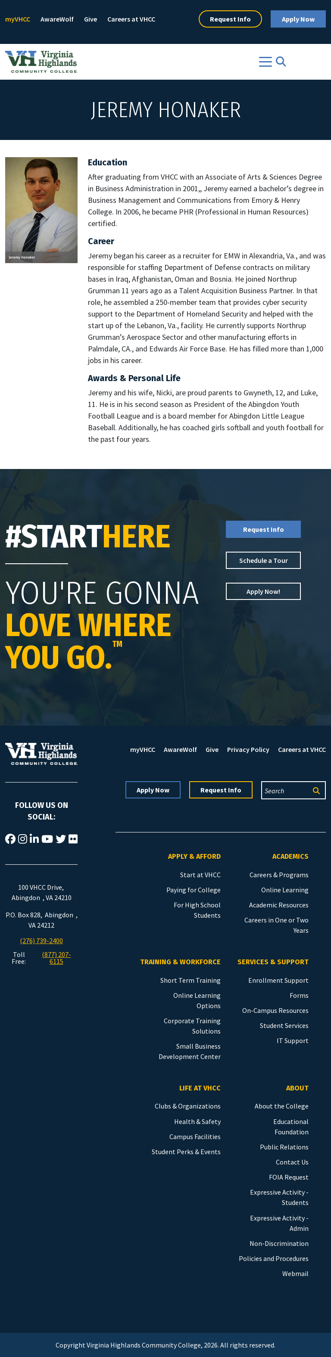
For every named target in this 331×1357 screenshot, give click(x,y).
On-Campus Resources (275, 1010)
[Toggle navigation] (265, 62)
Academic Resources (279, 905)
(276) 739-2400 (41, 940)
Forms (299, 995)
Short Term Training (190, 980)
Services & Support (273, 962)
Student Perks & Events (186, 1151)
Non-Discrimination (279, 1243)
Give (90, 19)
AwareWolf (57, 19)
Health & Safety (197, 1121)
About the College (282, 1106)
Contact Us (292, 1162)
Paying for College (193, 889)
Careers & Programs (279, 874)
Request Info (230, 19)
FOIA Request (289, 1177)
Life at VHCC (200, 1088)
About (297, 1088)
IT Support (293, 1040)
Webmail (295, 1273)
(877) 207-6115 (56, 958)
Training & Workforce (180, 962)
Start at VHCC (200, 874)
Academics (290, 856)
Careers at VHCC (131, 19)
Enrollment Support (278, 980)
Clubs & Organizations (188, 1106)
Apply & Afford (194, 856)
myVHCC (17, 19)
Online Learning (285, 889)
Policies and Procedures (274, 1258)
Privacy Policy (248, 749)
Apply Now (298, 19)
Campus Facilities (195, 1136)
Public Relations (284, 1147)
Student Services (284, 1025)
